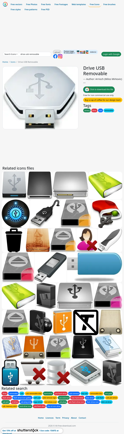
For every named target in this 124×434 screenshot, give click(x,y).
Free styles (16, 9)
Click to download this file (99, 89)
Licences (50, 418)
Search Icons (10, 54)
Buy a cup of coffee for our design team (103, 100)
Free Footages (61, 4)
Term (57, 418)
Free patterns (31, 9)
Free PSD (45, 9)
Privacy (65, 418)
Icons (13, 62)
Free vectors (16, 4)
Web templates (79, 4)
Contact (82, 418)
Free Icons (94, 4)
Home (5, 62)
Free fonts (46, 4)
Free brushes (109, 4)
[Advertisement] (62, 31)
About (74, 418)
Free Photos (31, 4)
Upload (57, 52)
